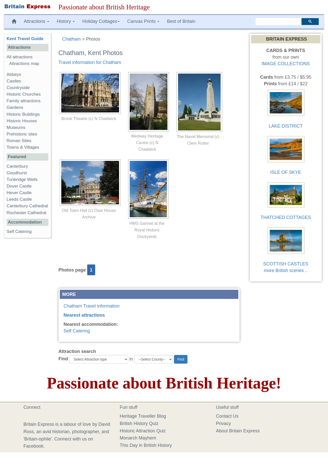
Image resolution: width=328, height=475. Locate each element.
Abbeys (14, 74)
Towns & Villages (23, 147)
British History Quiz (139, 423)
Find (63, 358)
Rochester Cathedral (26, 212)
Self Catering (77, 330)
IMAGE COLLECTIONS (286, 63)
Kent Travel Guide (25, 38)
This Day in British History (146, 445)
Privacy (223, 423)
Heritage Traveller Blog (143, 416)
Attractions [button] (36, 21)
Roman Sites (19, 140)
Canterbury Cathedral (27, 205)
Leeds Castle (19, 199)
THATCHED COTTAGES (285, 217)
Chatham (71, 39)
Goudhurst (17, 173)
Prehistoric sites (22, 134)
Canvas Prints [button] (143, 21)
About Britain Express (238, 430)
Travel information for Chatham (90, 62)
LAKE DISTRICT (286, 126)
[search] (278, 21)
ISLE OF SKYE (285, 172)
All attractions (20, 57)
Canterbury (17, 166)
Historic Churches (24, 94)
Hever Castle (19, 192)
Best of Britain (181, 21)
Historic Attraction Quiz (143, 430)
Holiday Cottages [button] (101, 21)
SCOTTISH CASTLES (285, 263)
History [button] (66, 21)
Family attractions (24, 100)
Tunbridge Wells (22, 179)
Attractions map (24, 63)
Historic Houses (22, 120)
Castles (14, 81)
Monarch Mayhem (138, 437)
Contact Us (227, 416)
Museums (16, 127)
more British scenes (284, 270)
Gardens (15, 107)
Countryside (18, 87)
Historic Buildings (23, 114)
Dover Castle (19, 186)
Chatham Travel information (92, 306)
